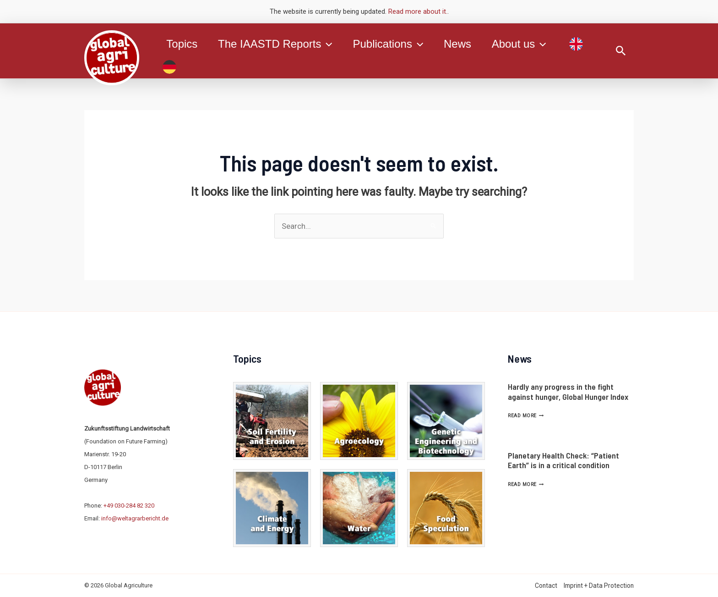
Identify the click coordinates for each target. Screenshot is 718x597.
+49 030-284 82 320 (128, 505)
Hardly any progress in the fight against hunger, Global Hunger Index (568, 391)
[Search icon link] (620, 51)
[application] (328, 44)
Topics (182, 44)
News (463, 44)
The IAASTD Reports (277, 44)
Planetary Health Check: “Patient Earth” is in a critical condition (563, 460)
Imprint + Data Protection (599, 585)
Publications (392, 44)
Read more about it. (417, 11)
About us (526, 44)
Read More (526, 416)
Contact (546, 585)
